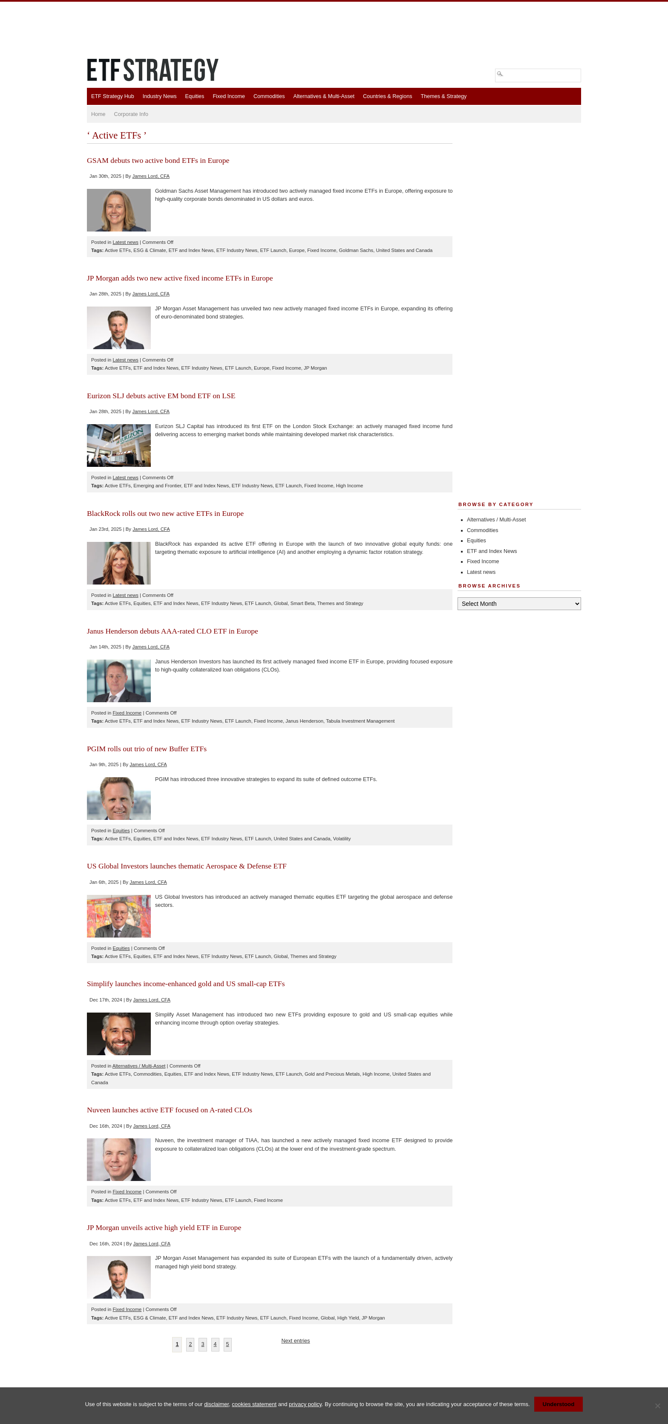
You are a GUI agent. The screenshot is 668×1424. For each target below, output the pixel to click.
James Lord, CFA (151, 176)
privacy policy (305, 1404)
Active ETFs (118, 250)
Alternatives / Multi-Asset (139, 1065)
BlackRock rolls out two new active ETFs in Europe (165, 513)
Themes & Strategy (443, 96)
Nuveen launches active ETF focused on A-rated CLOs (169, 1110)
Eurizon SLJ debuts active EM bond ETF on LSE (161, 395)
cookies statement (254, 1404)
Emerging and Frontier (157, 485)
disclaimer (216, 1404)
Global (281, 603)
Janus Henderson (304, 721)
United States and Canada (404, 250)
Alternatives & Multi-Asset (323, 96)
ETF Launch (273, 250)
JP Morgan (315, 367)
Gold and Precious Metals (332, 1074)
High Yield (348, 1317)
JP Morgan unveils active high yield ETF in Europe (164, 1227)
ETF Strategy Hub (112, 96)
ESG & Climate (149, 250)
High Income (349, 485)
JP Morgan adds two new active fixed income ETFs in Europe (180, 278)
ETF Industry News (236, 250)
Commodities (269, 96)
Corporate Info (131, 114)
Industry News (160, 96)
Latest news (125, 242)
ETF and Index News (191, 250)
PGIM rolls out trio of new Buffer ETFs (147, 748)
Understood (559, 1404)
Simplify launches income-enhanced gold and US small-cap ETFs (186, 983)
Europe (297, 250)
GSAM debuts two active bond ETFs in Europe (158, 160)
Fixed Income (229, 96)
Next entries (295, 1341)
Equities (194, 96)
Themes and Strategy (340, 603)
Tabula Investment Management (360, 721)
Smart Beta (303, 603)
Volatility (342, 838)
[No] (657, 1405)
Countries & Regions (387, 96)
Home (98, 114)
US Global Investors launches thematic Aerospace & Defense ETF (187, 866)
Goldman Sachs (356, 250)
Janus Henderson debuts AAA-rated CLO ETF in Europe (172, 631)
